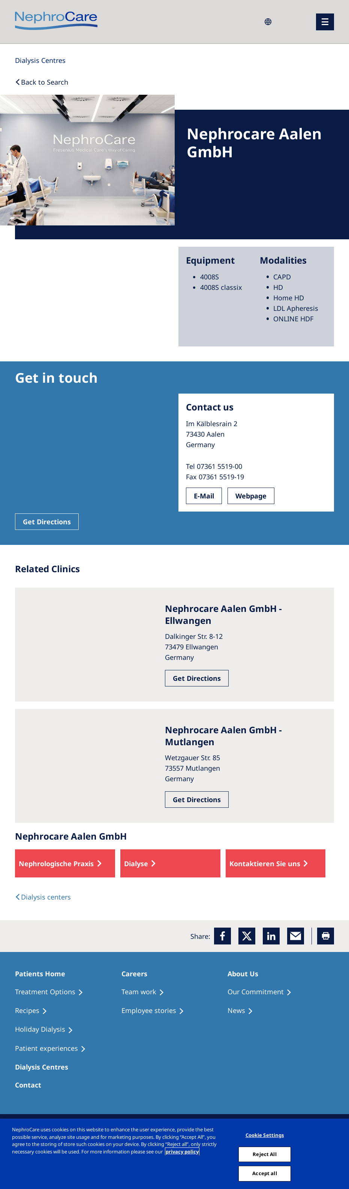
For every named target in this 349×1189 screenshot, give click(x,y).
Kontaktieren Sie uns (264, 863)
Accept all (264, 1173)
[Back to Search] (41, 82)
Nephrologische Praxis (56, 863)
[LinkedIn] (271, 936)
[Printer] (325, 936)
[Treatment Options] (52, 992)
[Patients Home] (43, 973)
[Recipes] (34, 1010)
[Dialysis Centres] (40, 60)
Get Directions (47, 521)
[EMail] (295, 936)
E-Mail (204, 495)
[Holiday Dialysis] (47, 1029)
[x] (246, 936)
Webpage (251, 495)
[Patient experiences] (54, 1048)
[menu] (325, 21)
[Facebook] (222, 936)
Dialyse (136, 863)
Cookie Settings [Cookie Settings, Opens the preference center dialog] (265, 1135)
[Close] (341, 1154)
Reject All (264, 1154)
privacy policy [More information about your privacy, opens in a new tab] (182, 1151)
